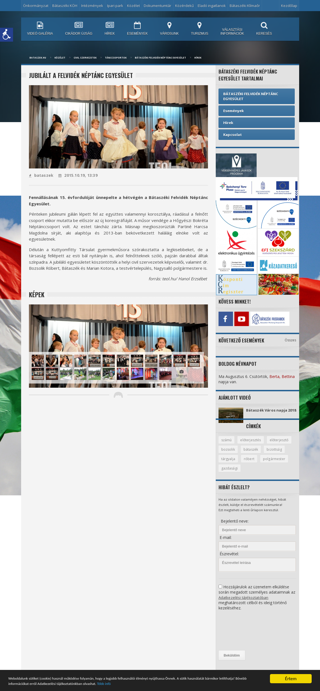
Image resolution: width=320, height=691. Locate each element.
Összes (290, 338)
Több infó (187, 684)
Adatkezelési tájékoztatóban (244, 602)
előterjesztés (252, 444)
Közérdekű (184, 5)
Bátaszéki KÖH (64, 5)
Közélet (133, 5)
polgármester (232, 473)
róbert (274, 463)
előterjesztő (231, 453)
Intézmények (92, 5)
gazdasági (261, 473)
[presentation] (241, 635)
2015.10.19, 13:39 (77, 175)
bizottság (229, 463)
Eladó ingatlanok (212, 5)
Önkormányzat (35, 5)
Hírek (197, 57)
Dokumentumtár (157, 5)
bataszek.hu (37, 57)
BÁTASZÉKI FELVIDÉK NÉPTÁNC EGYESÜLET (160, 57)
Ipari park (115, 5)
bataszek (41, 175)
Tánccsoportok (115, 57)
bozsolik (257, 453)
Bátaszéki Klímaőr (245, 5)
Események (233, 110)
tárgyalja (252, 463)
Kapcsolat (232, 134)
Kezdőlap (289, 5)
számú (227, 444)
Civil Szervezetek (85, 57)
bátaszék (281, 453)
